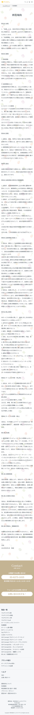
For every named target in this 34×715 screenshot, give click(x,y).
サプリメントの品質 (7, 666)
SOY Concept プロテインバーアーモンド (12, 637)
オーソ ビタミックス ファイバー (10, 622)
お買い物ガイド (5, 677)
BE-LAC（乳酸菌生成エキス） (9, 654)
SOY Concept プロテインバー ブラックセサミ (14, 642)
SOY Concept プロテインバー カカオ (11, 640)
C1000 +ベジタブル (6, 635)
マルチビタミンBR (6, 618)
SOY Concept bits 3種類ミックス (11, 652)
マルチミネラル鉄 (6, 613)
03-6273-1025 (17, 577)
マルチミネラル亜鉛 (7, 615)
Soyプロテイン (5, 632)
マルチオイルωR (6, 620)
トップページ (6, 5)
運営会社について (6, 683)
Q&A (2, 675)
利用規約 (3, 686)
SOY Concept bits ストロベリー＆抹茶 (12, 649)
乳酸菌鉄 (3, 625)
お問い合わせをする (16, 594)
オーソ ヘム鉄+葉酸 (7, 627)
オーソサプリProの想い (8, 663)
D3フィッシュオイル (7, 630)
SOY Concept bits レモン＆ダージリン (12, 644)
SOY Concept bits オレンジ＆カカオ (12, 647)
